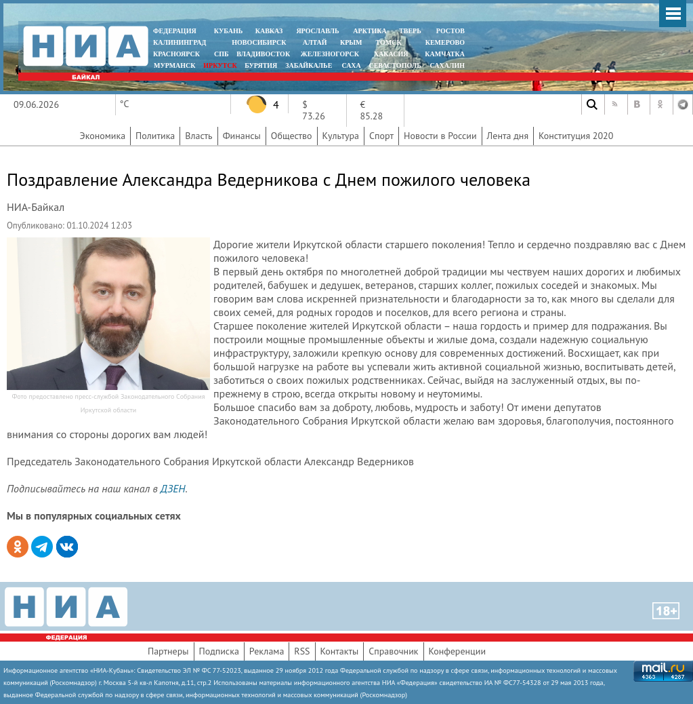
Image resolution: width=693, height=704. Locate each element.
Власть (198, 136)
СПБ (221, 54)
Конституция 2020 (576, 136)
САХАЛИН (447, 65)
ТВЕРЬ (410, 31)
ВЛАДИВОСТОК (263, 54)
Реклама (267, 651)
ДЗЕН (173, 488)
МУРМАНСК (175, 65)
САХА (350, 65)
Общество (291, 136)
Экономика (103, 136)
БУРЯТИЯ (261, 65)
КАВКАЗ (269, 31)
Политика (155, 136)
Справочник (393, 651)
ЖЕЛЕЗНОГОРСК (330, 54)
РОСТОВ (450, 31)
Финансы (242, 136)
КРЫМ (351, 42)
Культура (341, 136)
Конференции (457, 651)
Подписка (219, 651)
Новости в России (440, 136)
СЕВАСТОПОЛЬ (395, 65)
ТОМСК (390, 42)
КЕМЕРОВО (445, 42)
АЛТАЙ (315, 42)
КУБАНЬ (228, 31)
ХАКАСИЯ (390, 54)
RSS (302, 651)
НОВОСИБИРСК (259, 42)
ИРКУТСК (219, 65)
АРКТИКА (370, 31)
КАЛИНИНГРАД (179, 42)
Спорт (381, 136)
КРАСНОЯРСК (176, 54)
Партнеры (168, 651)
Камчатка (444, 54)
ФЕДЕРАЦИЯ (174, 31)
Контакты (339, 651)
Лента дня (507, 136)
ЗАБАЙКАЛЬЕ (309, 65)
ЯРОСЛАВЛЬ (317, 31)
